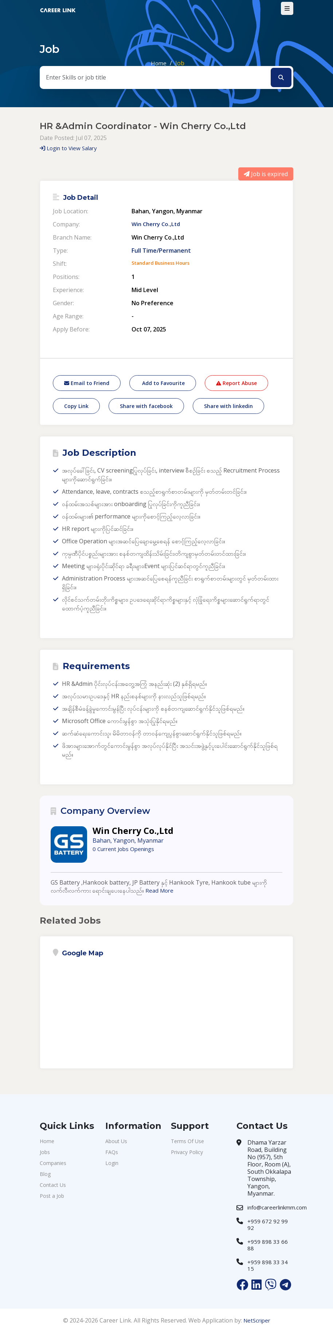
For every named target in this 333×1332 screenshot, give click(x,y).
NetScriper (256, 1320)
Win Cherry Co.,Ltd (158, 224)
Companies (53, 1163)
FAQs (111, 1152)
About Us (116, 1141)
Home (158, 63)
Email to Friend (86, 383)
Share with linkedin (228, 406)
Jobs (45, 1152)
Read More (160, 890)
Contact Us (53, 1184)
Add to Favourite (163, 383)
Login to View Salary (71, 148)
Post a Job (52, 1195)
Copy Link (76, 406)
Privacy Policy (187, 1152)
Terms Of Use (187, 1141)
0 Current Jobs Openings (126, 849)
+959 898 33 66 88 (267, 1245)
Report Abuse (236, 383)
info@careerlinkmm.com (277, 1207)
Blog (45, 1173)
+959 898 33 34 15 (267, 1265)
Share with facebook (146, 406)
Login (111, 1163)
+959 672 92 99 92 (267, 1224)
